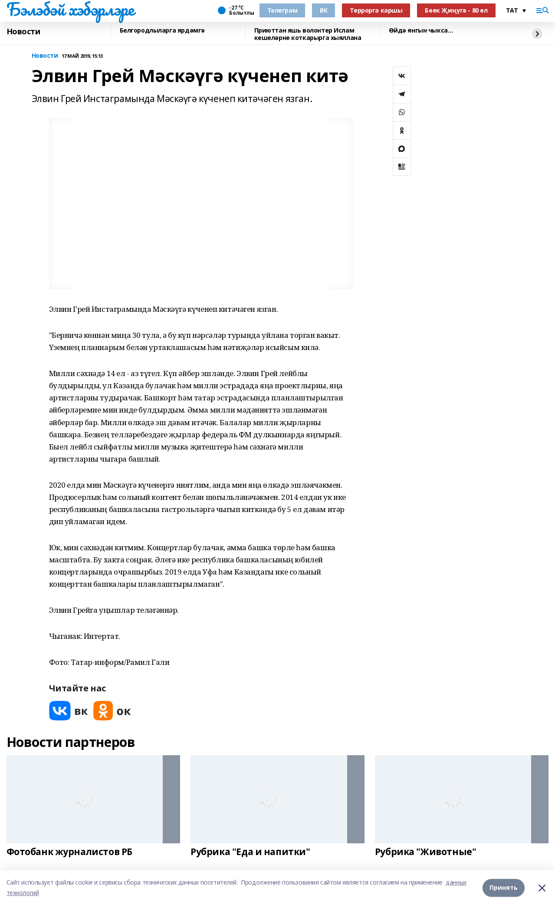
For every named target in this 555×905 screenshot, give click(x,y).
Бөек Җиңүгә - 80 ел (456, 10)
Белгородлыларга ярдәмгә (162, 30)
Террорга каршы (376, 10)
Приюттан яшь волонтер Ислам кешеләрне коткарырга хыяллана (307, 34)
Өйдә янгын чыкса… (421, 30)
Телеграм (282, 10)
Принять (503, 887)
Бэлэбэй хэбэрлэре (70, 9)
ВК (323, 10)
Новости (23, 31)
